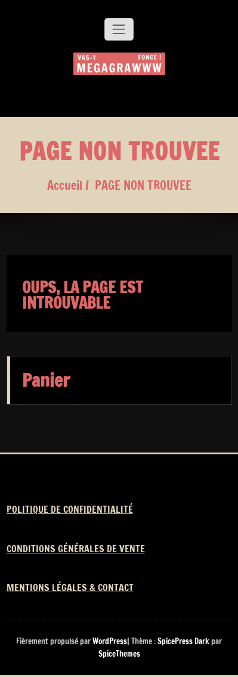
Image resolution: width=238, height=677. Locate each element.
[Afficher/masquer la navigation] (118, 29)
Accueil (64, 185)
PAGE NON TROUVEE (143, 185)
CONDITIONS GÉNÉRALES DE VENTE (76, 548)
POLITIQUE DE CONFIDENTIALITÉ (70, 509)
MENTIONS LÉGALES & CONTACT (70, 587)
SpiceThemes (119, 653)
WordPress (109, 641)
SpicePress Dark (183, 641)
